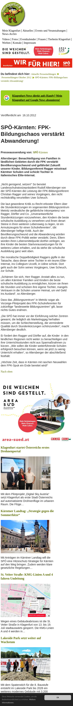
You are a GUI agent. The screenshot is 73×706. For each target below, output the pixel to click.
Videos (6, 39)
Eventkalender (28, 39)
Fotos (15, 39)
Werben (6, 42)
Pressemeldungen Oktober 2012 (16, 77)
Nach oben (6, 371)
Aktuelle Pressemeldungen (43, 74)
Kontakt (17, 42)
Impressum (30, 42)
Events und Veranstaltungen (50, 30)
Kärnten (40, 152)
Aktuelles (28, 30)
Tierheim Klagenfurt (59, 39)
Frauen (42, 39)
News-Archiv (9, 34)
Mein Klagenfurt (11, 30)
